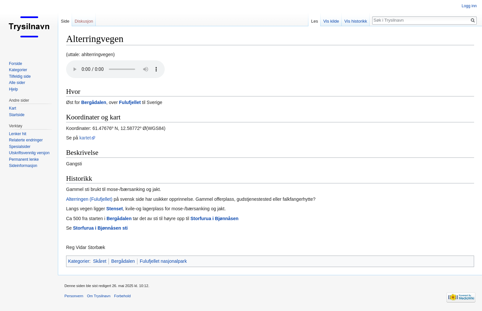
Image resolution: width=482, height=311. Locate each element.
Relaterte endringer (26, 140)
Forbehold (122, 296)
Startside (16, 115)
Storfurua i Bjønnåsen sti (100, 228)
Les (314, 21)
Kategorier (78, 261)
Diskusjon (84, 21)
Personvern (73, 296)
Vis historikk (355, 21)
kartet (85, 137)
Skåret (99, 261)
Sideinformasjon (23, 165)
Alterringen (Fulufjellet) (89, 199)
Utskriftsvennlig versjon (29, 153)
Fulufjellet (130, 102)
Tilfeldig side (20, 76)
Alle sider (17, 82)
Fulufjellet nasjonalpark (163, 261)
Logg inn (469, 6)
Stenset (114, 208)
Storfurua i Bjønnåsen (214, 218)
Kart (12, 108)
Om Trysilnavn (98, 296)
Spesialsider (19, 146)
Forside (15, 63)
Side (65, 21)
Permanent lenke (24, 159)
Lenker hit (17, 134)
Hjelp (13, 89)
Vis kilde (331, 21)
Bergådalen (93, 102)
